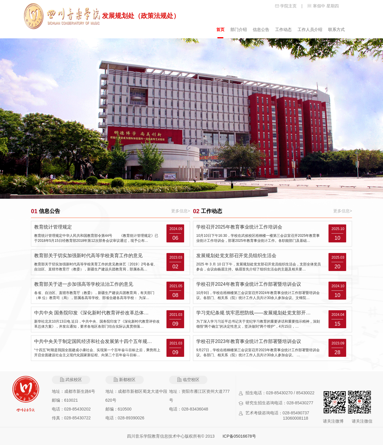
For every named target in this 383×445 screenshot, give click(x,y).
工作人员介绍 (310, 29)
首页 (220, 29)
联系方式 (336, 29)
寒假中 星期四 (326, 6)
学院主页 (288, 6)
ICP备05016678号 (239, 436)
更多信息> (180, 210)
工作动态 (283, 29)
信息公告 (261, 29)
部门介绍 (238, 29)
